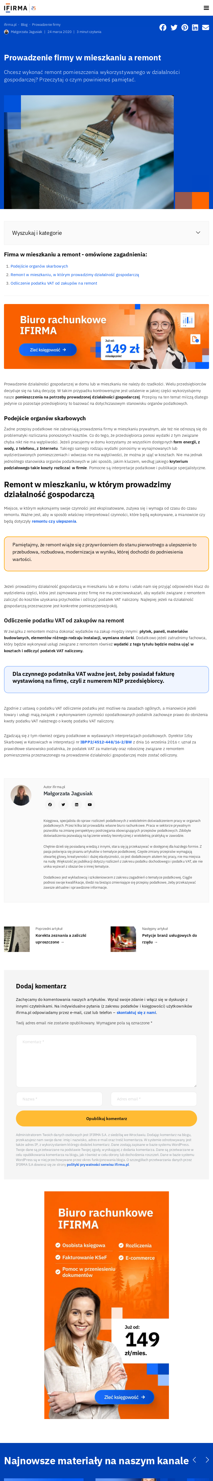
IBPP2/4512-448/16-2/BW (106, 741)
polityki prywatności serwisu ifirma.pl (98, 1164)
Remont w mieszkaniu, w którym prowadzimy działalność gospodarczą (75, 274)
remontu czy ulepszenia (54, 521)
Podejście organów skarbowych (39, 266)
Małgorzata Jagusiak (23, 32)
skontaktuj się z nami (136, 1012)
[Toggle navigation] (206, 7)
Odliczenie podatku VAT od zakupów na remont (54, 283)
